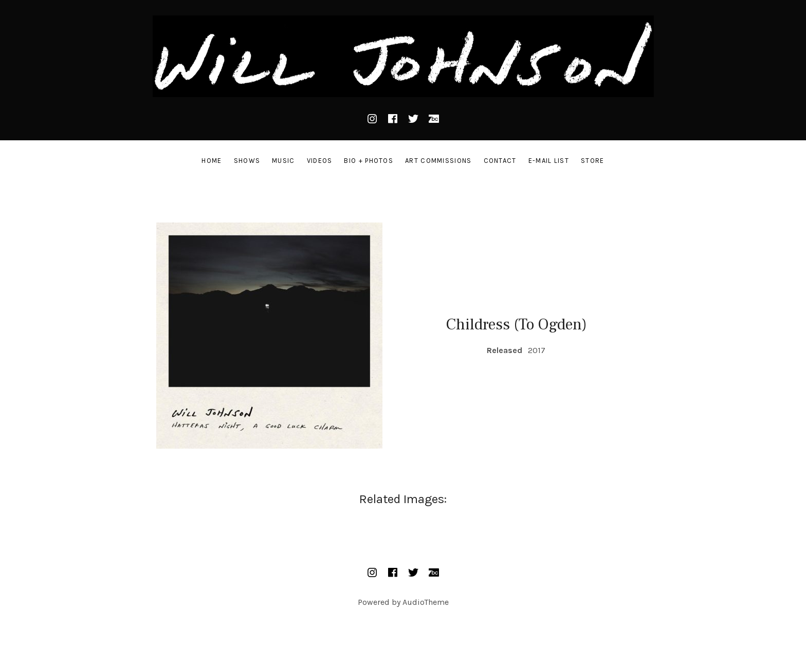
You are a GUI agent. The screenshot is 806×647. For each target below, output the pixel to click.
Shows (247, 160)
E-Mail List (548, 160)
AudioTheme (425, 602)
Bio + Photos (368, 160)
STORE (592, 160)
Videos (320, 160)
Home (212, 160)
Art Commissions (438, 160)
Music (283, 160)
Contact (500, 160)
